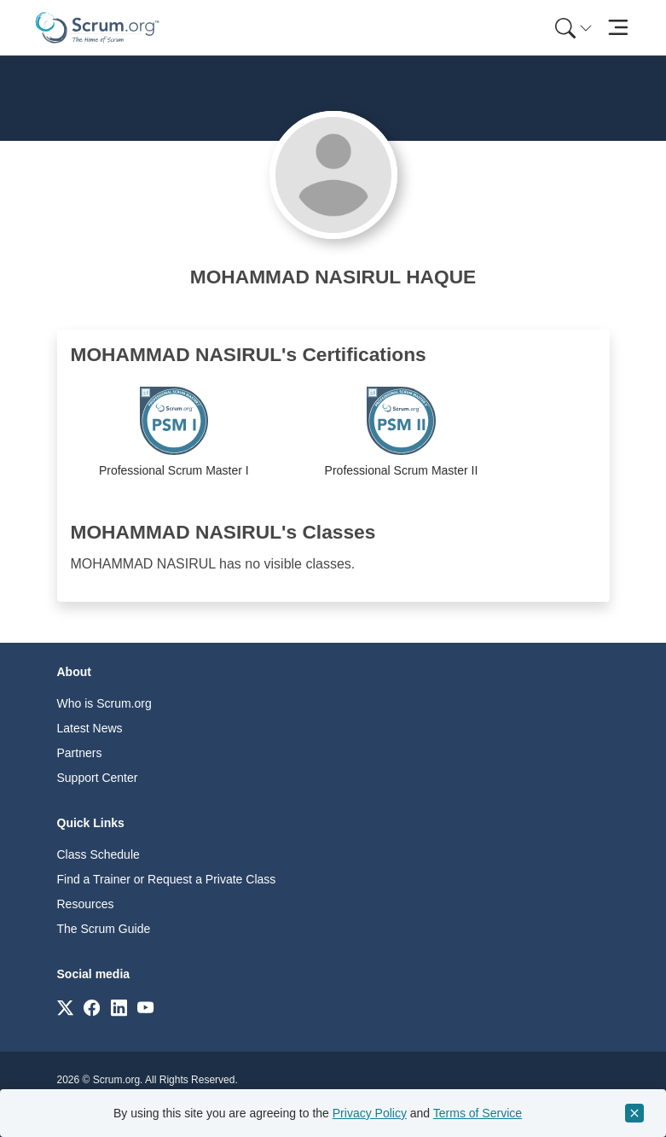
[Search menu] (574, 27)
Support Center (97, 777)
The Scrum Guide (104, 929)
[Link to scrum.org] (65, 1007)
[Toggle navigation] (619, 28)
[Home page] (97, 28)
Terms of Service (477, 1113)
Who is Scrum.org (104, 703)
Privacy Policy (370, 1113)
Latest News (90, 728)
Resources (85, 904)
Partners (79, 753)
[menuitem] (572, 27)
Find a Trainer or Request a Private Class (166, 879)
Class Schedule (98, 854)
